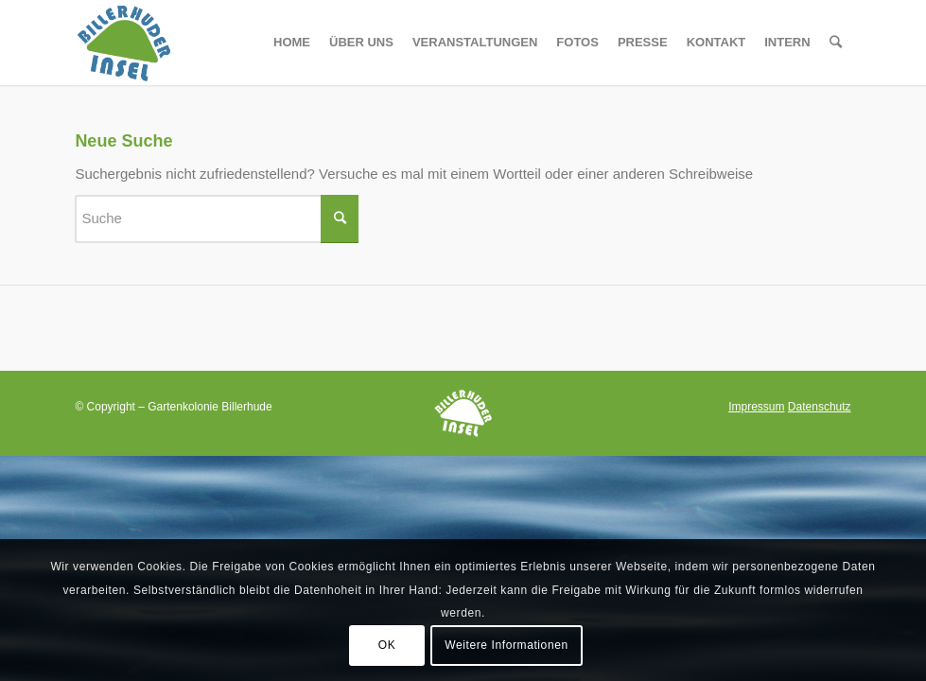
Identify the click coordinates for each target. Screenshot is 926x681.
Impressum (756, 406)
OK (387, 645)
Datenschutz (819, 406)
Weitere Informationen (506, 645)
